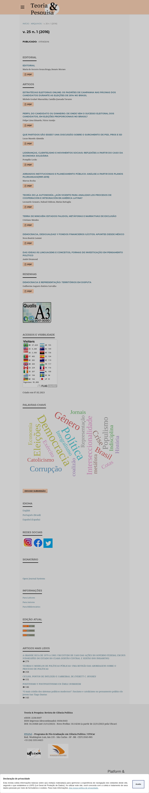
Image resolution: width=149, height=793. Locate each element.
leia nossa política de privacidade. (83, 788)
